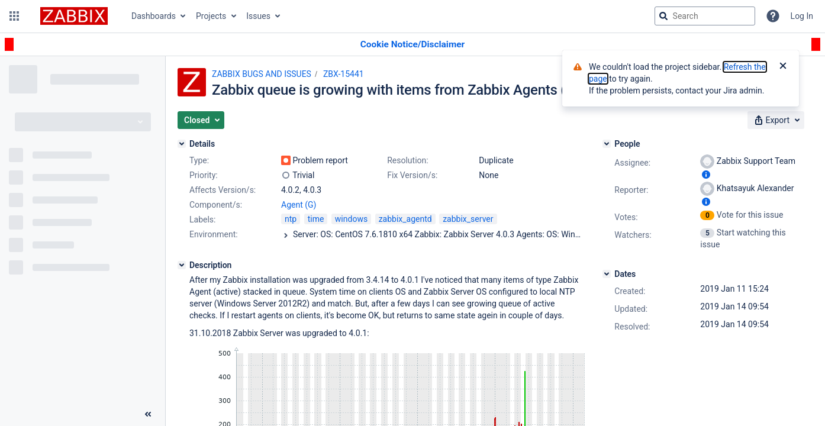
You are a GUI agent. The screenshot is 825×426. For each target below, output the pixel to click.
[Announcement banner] (412, 44)
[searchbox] (705, 16)
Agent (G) (298, 204)
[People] (606, 144)
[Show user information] (706, 174)
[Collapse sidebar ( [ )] (148, 414)
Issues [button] (258, 16)
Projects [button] (211, 16)
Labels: (202, 219)
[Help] (772, 16)
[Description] (182, 265)
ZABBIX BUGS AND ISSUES (261, 74)
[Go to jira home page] (74, 16)
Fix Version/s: (412, 175)
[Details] (182, 144)
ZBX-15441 (343, 74)
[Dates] (606, 274)
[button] (14, 16)
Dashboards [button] (153, 16)
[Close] (783, 67)
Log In (802, 16)
